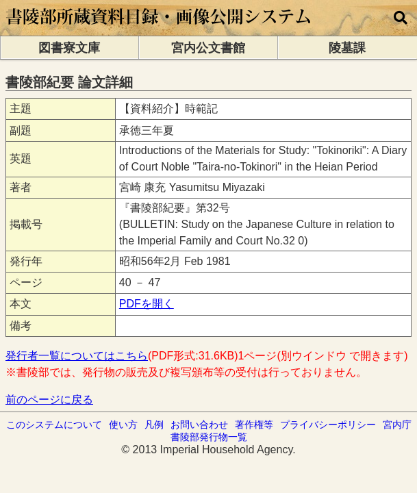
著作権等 (254, 424)
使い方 (123, 424)
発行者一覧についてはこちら (76, 356)
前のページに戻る (49, 399)
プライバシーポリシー (328, 424)
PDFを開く (146, 303)
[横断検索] (400, 18)
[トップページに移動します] (159, 29)
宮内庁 (397, 424)
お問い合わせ (199, 424)
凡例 (154, 424)
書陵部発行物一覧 (208, 436)
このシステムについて (54, 424)
